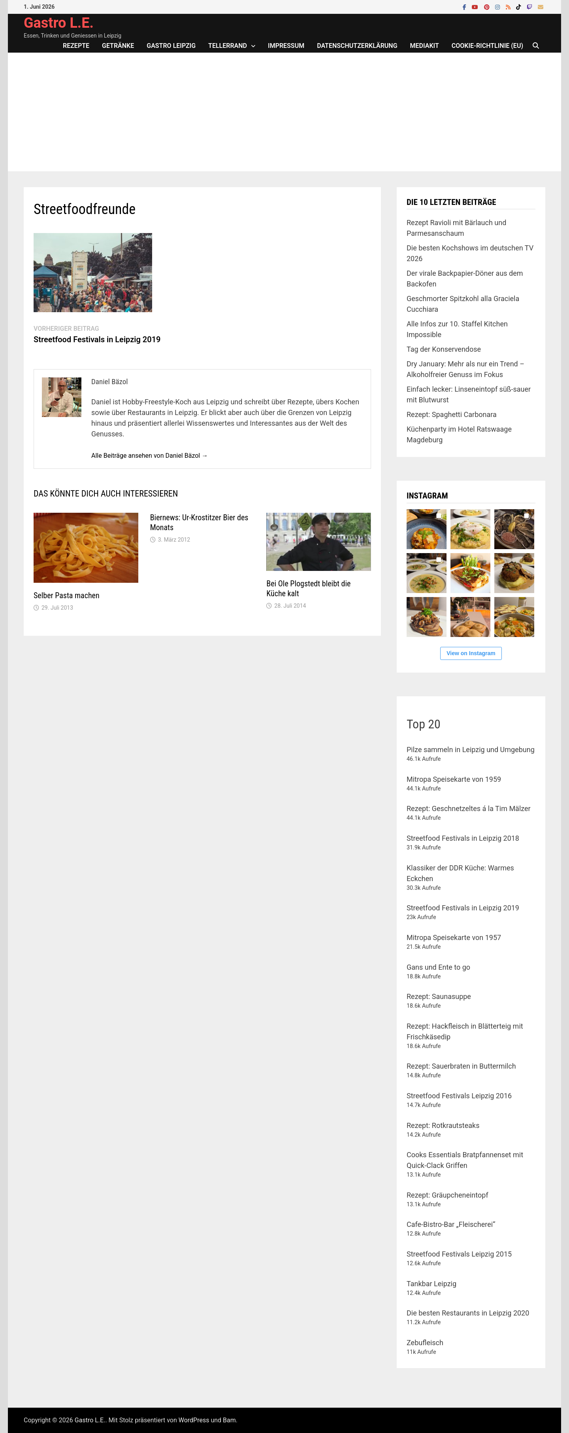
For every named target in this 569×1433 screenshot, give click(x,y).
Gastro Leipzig (171, 45)
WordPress (194, 1420)
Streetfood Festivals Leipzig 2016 (459, 1096)
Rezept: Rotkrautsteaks (443, 1125)
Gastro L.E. (59, 23)
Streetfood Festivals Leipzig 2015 (459, 1254)
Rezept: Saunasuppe (439, 996)
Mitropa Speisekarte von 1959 (454, 779)
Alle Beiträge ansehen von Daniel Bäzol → (149, 455)
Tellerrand (227, 45)
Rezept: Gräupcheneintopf (447, 1195)
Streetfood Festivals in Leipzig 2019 (463, 908)
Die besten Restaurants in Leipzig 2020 (468, 1313)
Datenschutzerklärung (357, 45)
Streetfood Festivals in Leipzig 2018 (463, 838)
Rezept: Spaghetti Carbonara (452, 414)
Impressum (286, 45)
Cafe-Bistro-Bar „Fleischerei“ (451, 1224)
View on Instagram (471, 653)
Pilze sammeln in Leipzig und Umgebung (471, 749)
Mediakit (424, 45)
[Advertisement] (284, 112)
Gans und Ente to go (438, 967)
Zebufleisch (425, 1342)
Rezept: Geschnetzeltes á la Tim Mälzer (469, 808)
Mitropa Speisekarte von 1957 (454, 937)
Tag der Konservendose (444, 349)
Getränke (118, 45)
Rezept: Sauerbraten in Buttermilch (461, 1066)
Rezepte (76, 45)
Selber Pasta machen (67, 595)
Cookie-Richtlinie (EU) (487, 45)
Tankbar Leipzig (431, 1283)
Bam (229, 1420)
